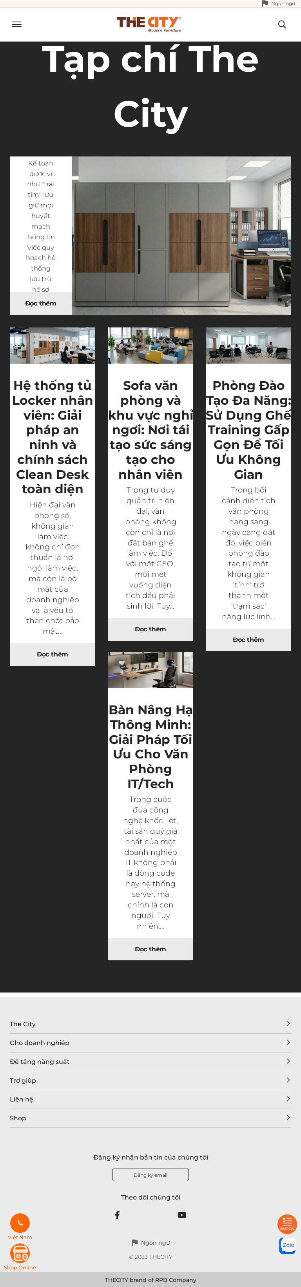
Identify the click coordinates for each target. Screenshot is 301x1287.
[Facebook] (117, 1215)
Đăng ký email (150, 1175)
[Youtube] (182, 1215)
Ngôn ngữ (283, 3)
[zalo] (287, 1246)
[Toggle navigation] (14, 24)
